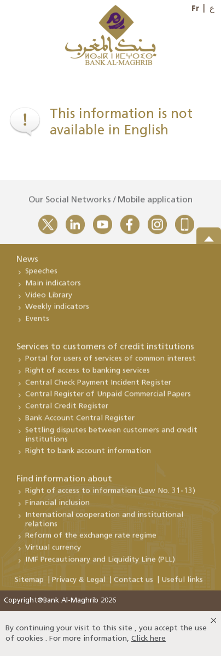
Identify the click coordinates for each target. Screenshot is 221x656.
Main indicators (53, 287)
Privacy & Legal (79, 584)
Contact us (133, 584)
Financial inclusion (57, 507)
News (27, 263)
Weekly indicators (57, 311)
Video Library (48, 300)
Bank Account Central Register (80, 422)
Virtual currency (53, 552)
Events (37, 323)
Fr (195, 8)
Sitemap (29, 584)
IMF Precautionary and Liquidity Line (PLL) (100, 564)
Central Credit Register (66, 410)
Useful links (182, 584)
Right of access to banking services (87, 375)
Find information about (64, 483)
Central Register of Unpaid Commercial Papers (108, 398)
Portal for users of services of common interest (110, 363)
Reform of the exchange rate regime (90, 540)
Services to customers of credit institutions (105, 351)
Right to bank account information (88, 455)
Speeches (41, 275)
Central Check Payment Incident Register (98, 387)
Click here (148, 639)
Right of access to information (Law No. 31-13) (110, 495)
